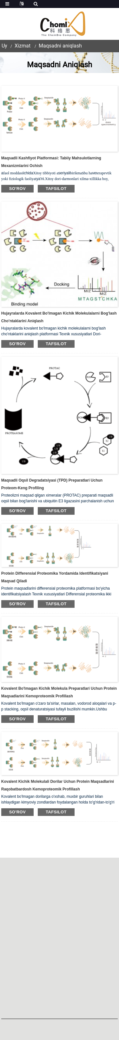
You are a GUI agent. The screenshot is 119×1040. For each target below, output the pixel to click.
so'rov (17, 188)
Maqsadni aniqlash (60, 46)
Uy (4, 46)
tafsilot (56, 188)
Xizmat (22, 46)
